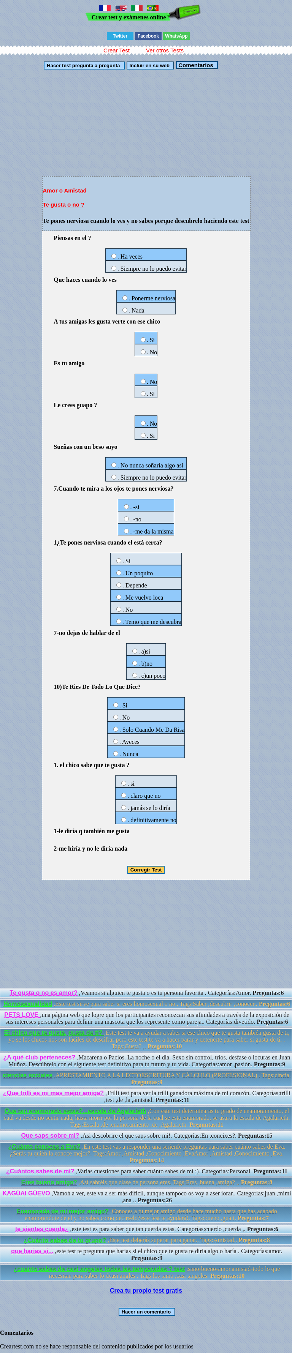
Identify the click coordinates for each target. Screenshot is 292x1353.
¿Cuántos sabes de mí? (40, 1171)
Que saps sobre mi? (50, 1135)
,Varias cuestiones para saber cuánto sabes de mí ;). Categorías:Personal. (146, 1171)
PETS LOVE (22, 1015)
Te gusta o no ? (63, 204)
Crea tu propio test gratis (146, 1290)
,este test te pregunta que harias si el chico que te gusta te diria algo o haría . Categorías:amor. (146, 1254)
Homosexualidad (27, 1004)
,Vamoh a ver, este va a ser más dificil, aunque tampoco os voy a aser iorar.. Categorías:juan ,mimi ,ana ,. (146, 1196)
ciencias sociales (27, 1075)
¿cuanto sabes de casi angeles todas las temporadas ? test (99, 1269)
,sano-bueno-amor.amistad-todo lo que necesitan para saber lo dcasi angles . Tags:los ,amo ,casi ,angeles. (147, 1272)
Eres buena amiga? (49, 1182)
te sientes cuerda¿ (42, 1229)
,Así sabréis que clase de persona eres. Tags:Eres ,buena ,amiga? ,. (146, 1182)
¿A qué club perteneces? (39, 1057)
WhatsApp (176, 36)
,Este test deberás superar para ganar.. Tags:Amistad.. (147, 1240)
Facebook (148, 36)
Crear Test (116, 50)
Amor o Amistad (64, 190)
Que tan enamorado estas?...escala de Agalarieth (75, 1111)
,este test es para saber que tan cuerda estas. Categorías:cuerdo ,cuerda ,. (146, 1229)
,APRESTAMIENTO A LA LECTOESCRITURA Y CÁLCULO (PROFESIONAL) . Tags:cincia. (146, 1078)
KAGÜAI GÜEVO (26, 1193)
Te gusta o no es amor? (43, 993)
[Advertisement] (146, 122)
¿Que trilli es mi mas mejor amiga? (53, 1093)
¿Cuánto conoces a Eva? (44, 1146)
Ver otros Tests (165, 50)
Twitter (120, 36)
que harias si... (32, 1251)
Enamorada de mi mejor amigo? (62, 1211)
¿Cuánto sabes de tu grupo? (65, 1240)
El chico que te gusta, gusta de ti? (54, 1032)
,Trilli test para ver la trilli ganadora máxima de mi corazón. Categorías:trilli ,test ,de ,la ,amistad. (146, 1096)
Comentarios (195, 65)
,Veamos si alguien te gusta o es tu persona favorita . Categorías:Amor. (147, 993)
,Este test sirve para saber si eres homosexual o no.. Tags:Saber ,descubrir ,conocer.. (146, 1004)
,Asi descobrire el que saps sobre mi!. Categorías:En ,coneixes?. (147, 1135)
